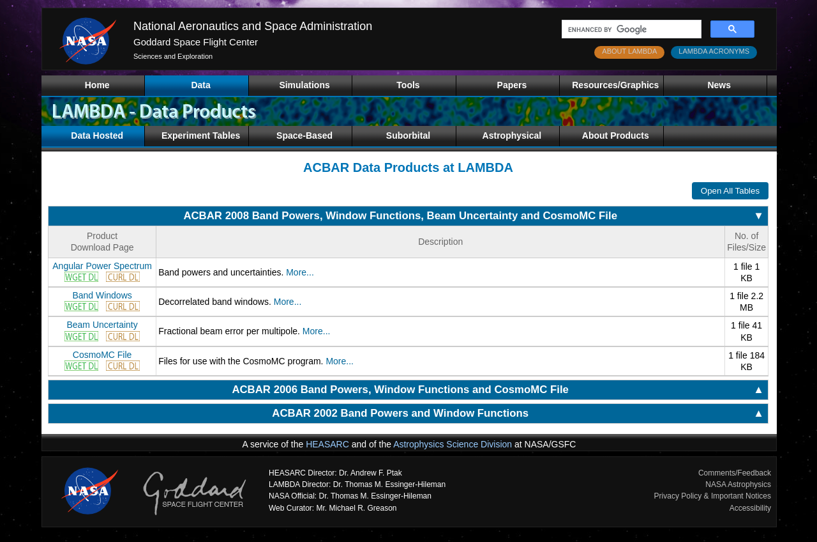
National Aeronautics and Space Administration (252, 26)
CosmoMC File (102, 355)
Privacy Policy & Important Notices (712, 496)
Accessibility (750, 508)
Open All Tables (730, 191)
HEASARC (327, 444)
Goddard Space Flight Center (195, 41)
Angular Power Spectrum (102, 266)
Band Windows (101, 295)
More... (300, 272)
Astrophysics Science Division (452, 444)
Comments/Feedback (734, 472)
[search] (630, 29)
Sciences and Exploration (173, 56)
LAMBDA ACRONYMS (713, 51)
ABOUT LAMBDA (629, 51)
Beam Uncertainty (101, 325)
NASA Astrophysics (738, 484)
